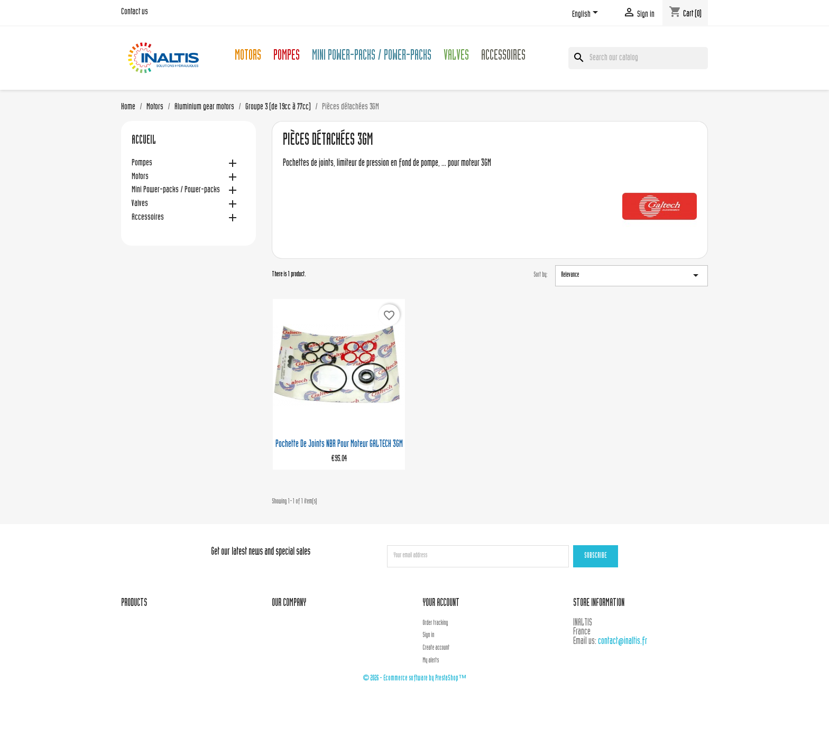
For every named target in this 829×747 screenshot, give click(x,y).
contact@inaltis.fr (622, 642)
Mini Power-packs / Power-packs (371, 57)
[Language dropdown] (587, 14)
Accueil (144, 141)
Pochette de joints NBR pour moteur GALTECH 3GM (339, 445)
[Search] (638, 58)
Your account (440, 603)
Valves (456, 57)
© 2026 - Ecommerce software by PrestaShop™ (414, 679)
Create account (435, 648)
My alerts (430, 661)
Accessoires (503, 57)
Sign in (428, 635)
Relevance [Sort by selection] (631, 275)
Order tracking (435, 623)
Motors (248, 57)
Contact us (134, 12)
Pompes (286, 57)
